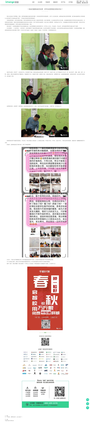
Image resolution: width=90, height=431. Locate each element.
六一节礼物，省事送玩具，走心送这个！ (14, 416)
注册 (80, 1)
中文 (87, 1)
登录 (78, 1)
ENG (83, 1)
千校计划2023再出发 (9, 420)
